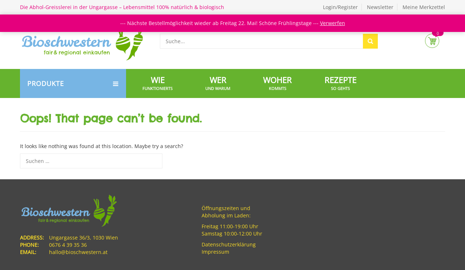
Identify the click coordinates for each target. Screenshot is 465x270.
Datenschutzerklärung (229, 244)
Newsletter (380, 7)
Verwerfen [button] (332, 23)
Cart (432, 41)
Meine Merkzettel (424, 7)
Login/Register (340, 7)
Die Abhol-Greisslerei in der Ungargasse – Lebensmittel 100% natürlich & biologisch (122, 7)
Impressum (215, 251)
